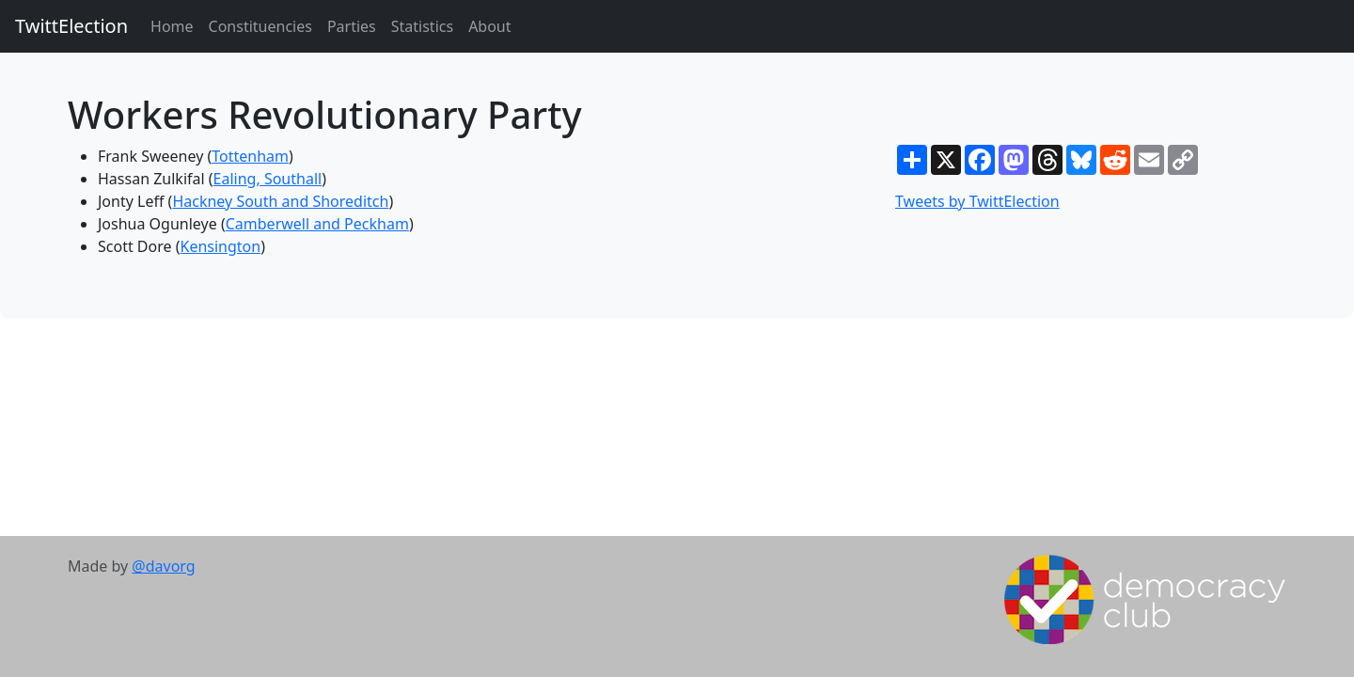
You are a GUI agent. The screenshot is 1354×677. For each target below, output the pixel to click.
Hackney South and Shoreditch (280, 201)
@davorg (163, 566)
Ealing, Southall (268, 178)
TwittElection (71, 26)
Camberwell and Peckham (317, 223)
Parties (351, 26)
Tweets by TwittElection (977, 201)
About (489, 26)
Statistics (422, 26)
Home (172, 26)
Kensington (221, 246)
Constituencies (260, 26)
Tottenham (250, 156)
